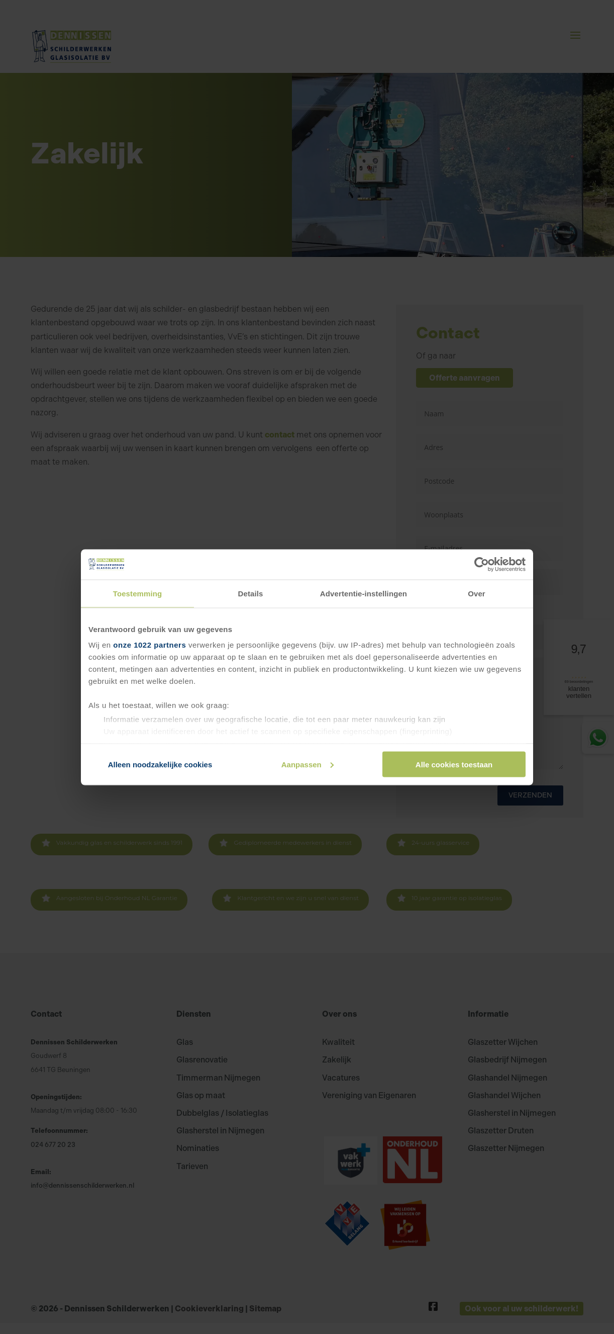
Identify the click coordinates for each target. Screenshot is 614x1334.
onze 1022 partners (149, 645)
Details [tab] (250, 593)
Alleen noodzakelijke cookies (160, 764)
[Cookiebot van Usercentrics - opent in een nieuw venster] (482, 564)
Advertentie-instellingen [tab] (363, 593)
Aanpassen (307, 764)
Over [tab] (476, 593)
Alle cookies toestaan (454, 764)
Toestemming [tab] (137, 593)
